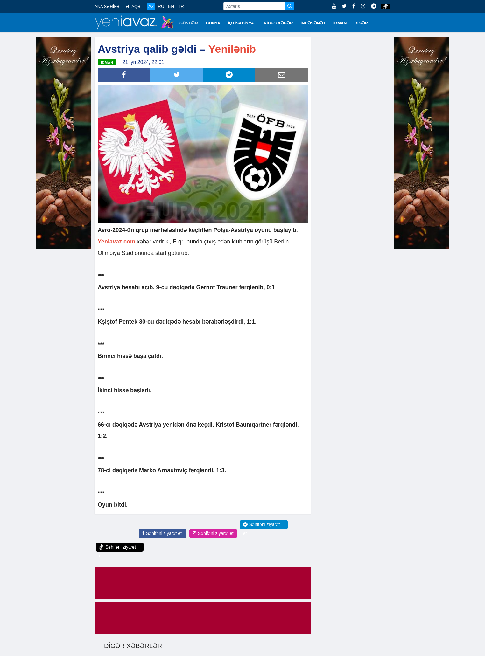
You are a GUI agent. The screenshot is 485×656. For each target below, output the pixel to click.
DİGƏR (361, 23)
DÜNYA (213, 23)
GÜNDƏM (188, 23)
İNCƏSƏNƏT (313, 23)
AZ (151, 6)
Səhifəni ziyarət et (162, 533)
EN (171, 6)
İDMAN (340, 23)
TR (181, 6)
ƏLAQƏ (133, 6)
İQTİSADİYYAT (242, 23)
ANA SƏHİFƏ (107, 6)
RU (161, 6)
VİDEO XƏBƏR (278, 23)
